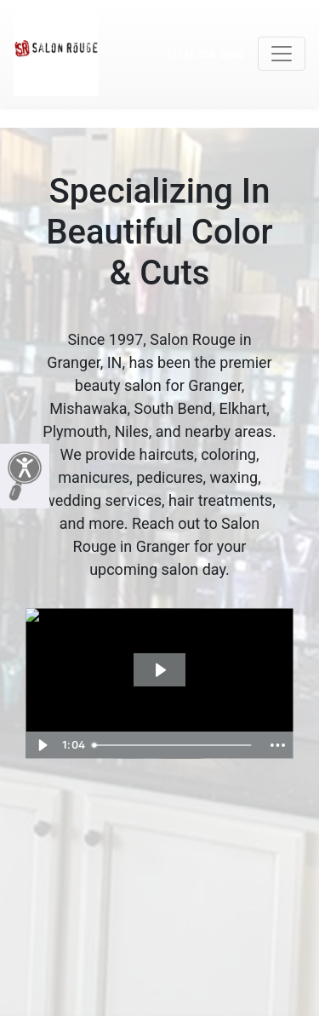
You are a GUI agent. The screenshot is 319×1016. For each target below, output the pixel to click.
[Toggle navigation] (281, 54)
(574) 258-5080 (205, 54)
